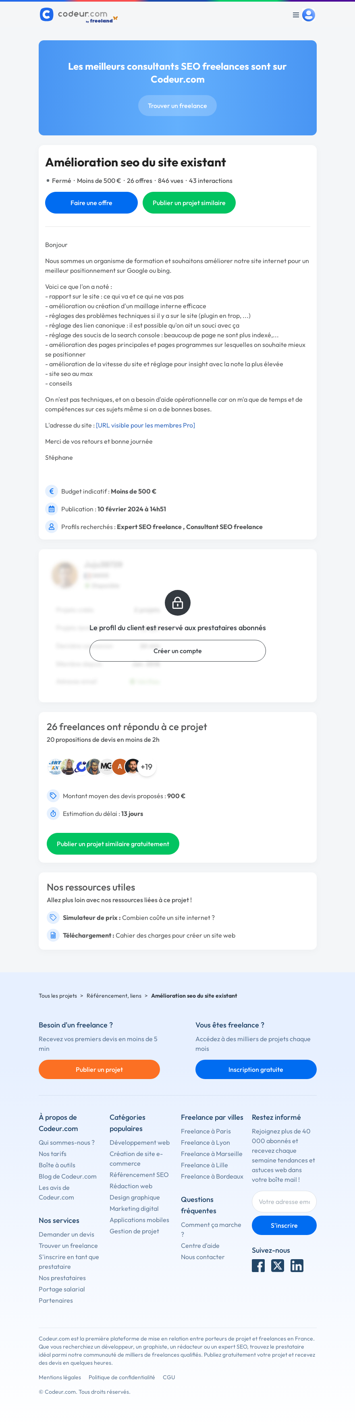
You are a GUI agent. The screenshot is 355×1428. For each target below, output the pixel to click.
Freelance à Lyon (205, 1142)
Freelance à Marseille (212, 1154)
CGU (169, 1377)
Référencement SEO (139, 1175)
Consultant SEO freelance (224, 527)
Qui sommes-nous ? (67, 1142)
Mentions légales (60, 1377)
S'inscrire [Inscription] (284, 1225)
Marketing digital (134, 1208)
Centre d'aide (200, 1245)
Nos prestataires (62, 1278)
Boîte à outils (57, 1165)
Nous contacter (203, 1257)
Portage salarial (62, 1289)
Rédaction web (131, 1186)
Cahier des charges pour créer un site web (175, 935)
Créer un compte (178, 651)
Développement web (140, 1142)
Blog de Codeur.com (68, 1176)
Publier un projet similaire (189, 203)
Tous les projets (58, 995)
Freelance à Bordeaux (212, 1176)
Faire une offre (91, 203)
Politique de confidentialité (122, 1377)
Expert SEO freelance (149, 527)
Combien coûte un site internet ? (168, 917)
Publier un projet (99, 1069)
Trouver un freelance (177, 106)
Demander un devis (66, 1234)
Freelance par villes (212, 1117)
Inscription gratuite (255, 1069)
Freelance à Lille (204, 1165)
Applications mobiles (139, 1220)
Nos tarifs (52, 1154)
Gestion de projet (134, 1231)
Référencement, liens (114, 995)
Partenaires (56, 1300)
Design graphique (135, 1197)
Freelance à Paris (206, 1131)
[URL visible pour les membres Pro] (145, 425)
